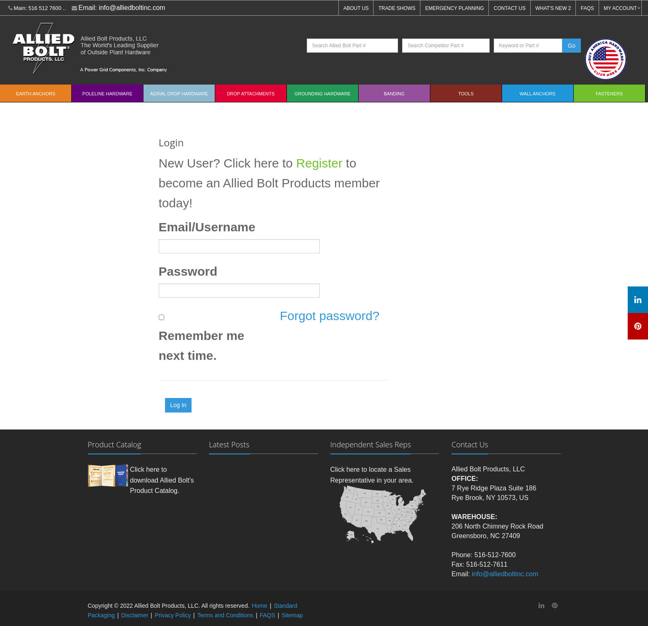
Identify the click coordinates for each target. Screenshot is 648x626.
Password (188, 271)
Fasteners (609, 93)
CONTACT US (510, 8)
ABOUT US (356, 8)
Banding (394, 93)
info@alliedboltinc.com (132, 7)
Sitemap (292, 615)
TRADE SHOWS (397, 8)
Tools (465, 93)
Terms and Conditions (225, 615)
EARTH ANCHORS (36, 93)
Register (319, 163)
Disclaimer (134, 615)
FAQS (587, 8)
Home (259, 605)
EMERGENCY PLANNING (454, 8)
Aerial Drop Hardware (179, 93)
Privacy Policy (173, 615)
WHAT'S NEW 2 (553, 8)
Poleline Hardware (108, 93)
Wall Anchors (537, 93)
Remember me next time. (202, 345)
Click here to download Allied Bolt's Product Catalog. (162, 480)
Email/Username (207, 227)
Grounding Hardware (322, 93)
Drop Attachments (250, 93)
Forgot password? (329, 316)
